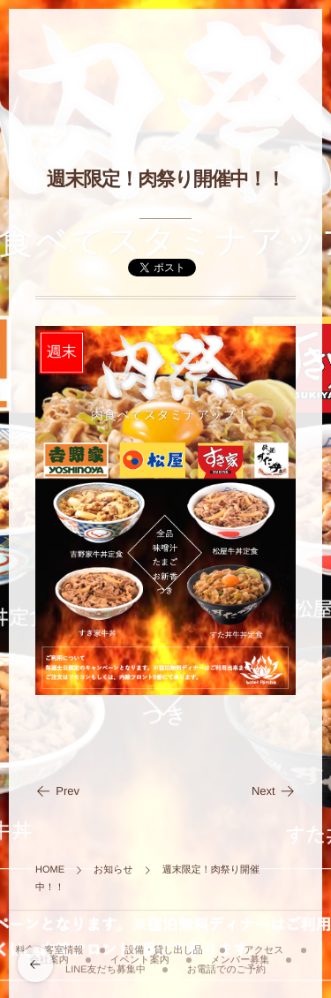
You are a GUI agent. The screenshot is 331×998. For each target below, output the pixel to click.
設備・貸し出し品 (163, 947)
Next (274, 791)
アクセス (264, 947)
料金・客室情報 (49, 947)
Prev (57, 791)
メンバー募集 (239, 957)
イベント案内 (139, 957)
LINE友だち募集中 (105, 967)
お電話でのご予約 (226, 967)
